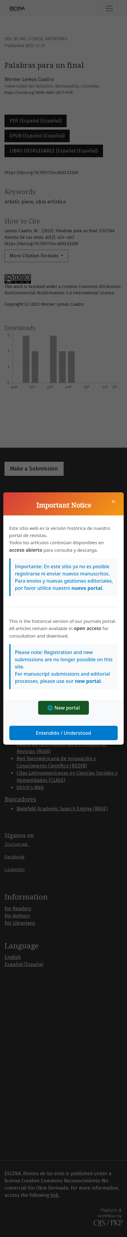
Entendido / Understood (63, 733)
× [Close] (113, 501)
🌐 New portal (63, 707)
